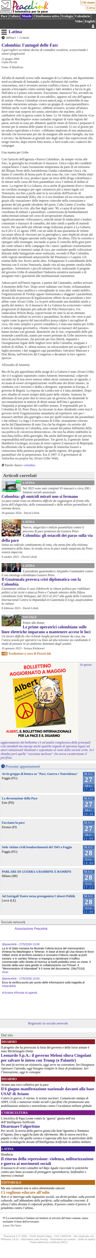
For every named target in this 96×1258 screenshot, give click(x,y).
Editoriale (12, 1182)
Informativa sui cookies (63, 1239)
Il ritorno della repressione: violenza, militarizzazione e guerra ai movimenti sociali (47, 1161)
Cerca (91, 7)
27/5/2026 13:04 (29, 978)
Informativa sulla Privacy (34, 1239)
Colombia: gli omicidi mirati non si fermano (40, 496)
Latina (15, 31)
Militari (11, 37)
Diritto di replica (86, 1239)
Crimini (24, 37)
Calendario (82, 16)
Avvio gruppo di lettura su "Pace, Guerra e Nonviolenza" (40, 773)
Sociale (30, 617)
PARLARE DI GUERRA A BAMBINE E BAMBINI (36, 871)
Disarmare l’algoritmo (20, 1126)
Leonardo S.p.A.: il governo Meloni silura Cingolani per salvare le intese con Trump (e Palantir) (46, 1057)
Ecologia (67, 16)
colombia (29, 465)
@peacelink (9, 944)
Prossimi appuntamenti (23, 766)
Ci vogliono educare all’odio (25, 1192)
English (90, 21)
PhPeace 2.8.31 (10, 1239)
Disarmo (9, 1041)
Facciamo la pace (13, 822)
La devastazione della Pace (20, 798)
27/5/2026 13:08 (29, 944)
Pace (4, 16)
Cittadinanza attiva (46, 16)
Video (79, 21)
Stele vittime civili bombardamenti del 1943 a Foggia (37, 847)
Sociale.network (13, 922)
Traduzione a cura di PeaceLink (29, 653)
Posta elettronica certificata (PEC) (48, 1242)
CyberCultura (15, 1112)
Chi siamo (88, 2)
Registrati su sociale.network (48, 1023)
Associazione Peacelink (31, 928)
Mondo (26, 16)
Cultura (14, 16)
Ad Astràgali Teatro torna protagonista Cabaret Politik (38, 896)
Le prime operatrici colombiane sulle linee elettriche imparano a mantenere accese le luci (46, 629)
